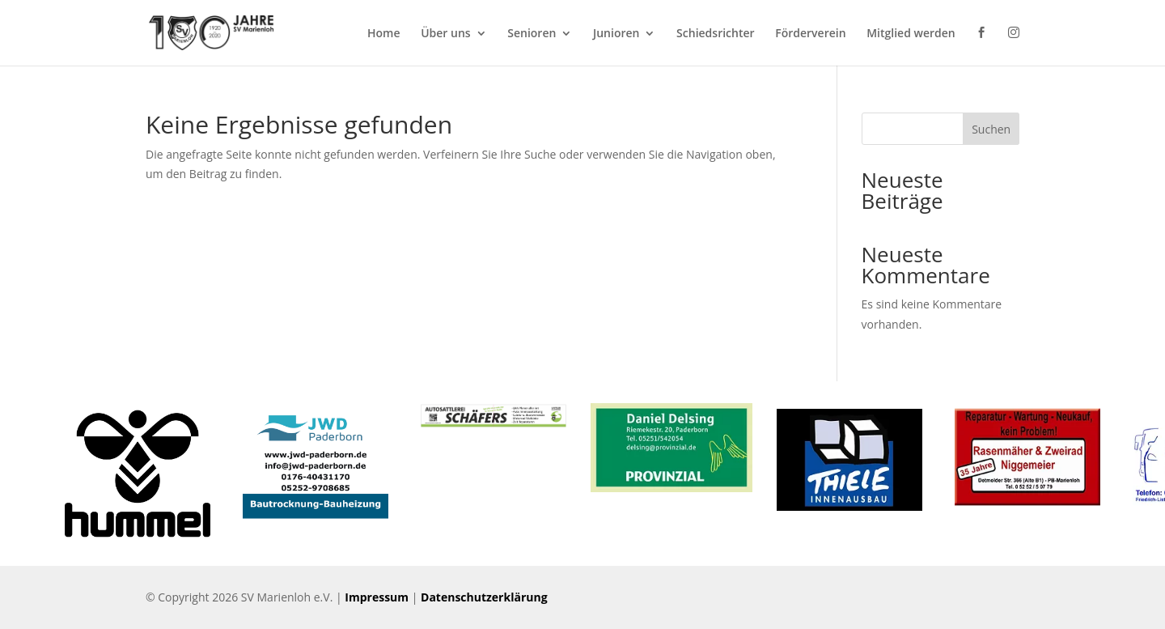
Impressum (377, 597)
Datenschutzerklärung (484, 597)
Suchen (991, 129)
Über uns (445, 34)
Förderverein (810, 34)
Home (383, 34)
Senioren (531, 34)
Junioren (616, 34)
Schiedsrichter (715, 34)
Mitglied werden (910, 34)
